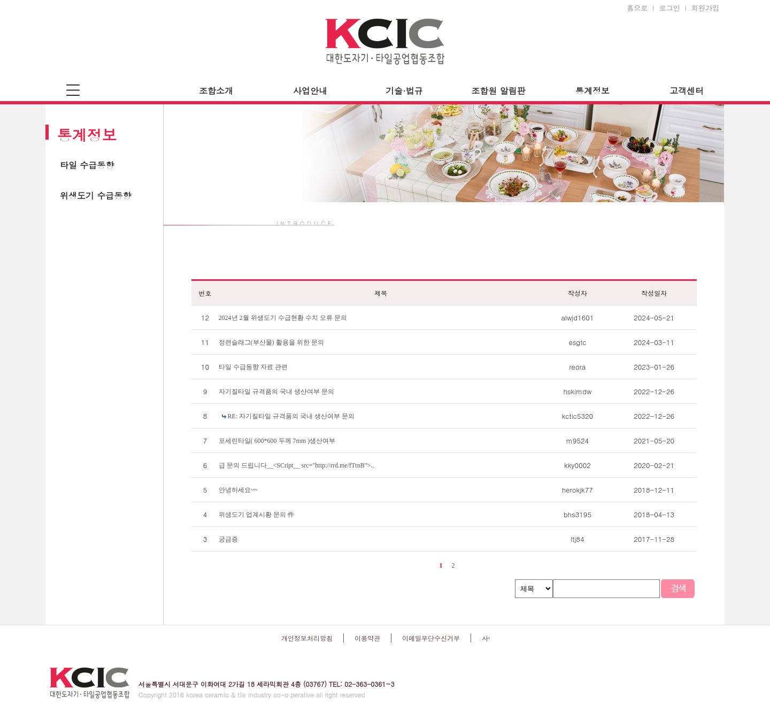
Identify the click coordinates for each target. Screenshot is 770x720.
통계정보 (592, 91)
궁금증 (228, 539)
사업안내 (310, 91)
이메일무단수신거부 (431, 637)
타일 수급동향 (87, 165)
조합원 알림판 (498, 91)
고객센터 (686, 91)
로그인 (669, 8)
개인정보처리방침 (307, 637)
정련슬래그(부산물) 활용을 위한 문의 (271, 342)
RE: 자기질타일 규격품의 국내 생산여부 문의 (291, 416)
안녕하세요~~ (238, 490)
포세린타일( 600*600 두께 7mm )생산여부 (277, 441)
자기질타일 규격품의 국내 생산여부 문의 (276, 391)
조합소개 (216, 91)
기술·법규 (404, 91)
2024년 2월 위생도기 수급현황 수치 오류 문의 (283, 317)
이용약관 (367, 637)
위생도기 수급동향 (95, 195)
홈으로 (637, 8)
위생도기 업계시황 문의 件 (256, 514)
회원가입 (705, 8)
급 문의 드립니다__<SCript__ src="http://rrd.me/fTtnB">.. (296, 465)
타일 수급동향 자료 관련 (253, 367)
